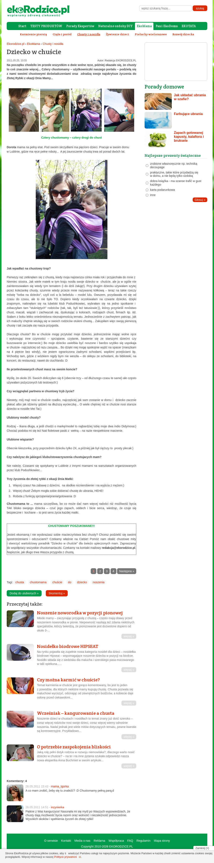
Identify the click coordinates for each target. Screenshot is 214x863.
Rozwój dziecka (183, 34)
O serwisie (51, 840)
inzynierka (57, 807)
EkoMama (144, 26)
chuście (57, 582)
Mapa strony (162, 840)
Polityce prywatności (67, 856)
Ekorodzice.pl (15, 44)
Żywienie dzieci (117, 34)
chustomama (38, 582)
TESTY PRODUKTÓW (46, 26)
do (69, 582)
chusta (19, 582)
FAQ (130, 840)
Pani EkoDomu (167, 26)
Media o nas (82, 840)
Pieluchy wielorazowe (151, 34)
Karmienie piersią (33, 34)
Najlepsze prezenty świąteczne (173, 155)
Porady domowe (164, 86)
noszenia (98, 582)
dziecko (82, 582)
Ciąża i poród (62, 34)
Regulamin (143, 840)
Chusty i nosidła (53, 44)
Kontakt (66, 840)
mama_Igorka (60, 786)
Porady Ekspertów (80, 26)
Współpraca (116, 840)
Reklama (99, 840)
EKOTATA (189, 26)
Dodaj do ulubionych (24, 593)
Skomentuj (57, 593)
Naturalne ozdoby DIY (115, 26)
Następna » (126, 571)
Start (22, 26)
